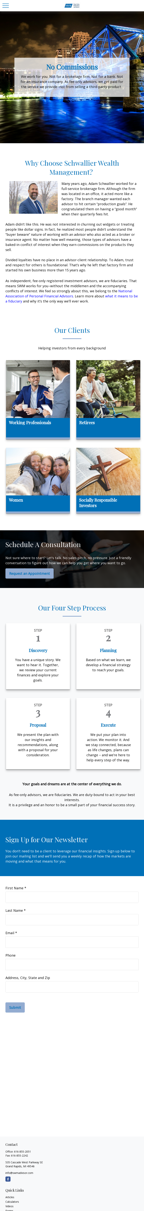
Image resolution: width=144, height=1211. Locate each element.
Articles (9, 1197)
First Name (14, 888)
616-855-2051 (22, 1151)
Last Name (14, 910)
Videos (9, 1206)
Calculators (12, 1201)
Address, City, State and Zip (27, 977)
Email (9, 933)
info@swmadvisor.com (19, 1173)
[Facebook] (7, 1179)
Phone (10, 955)
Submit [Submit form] (15, 1007)
